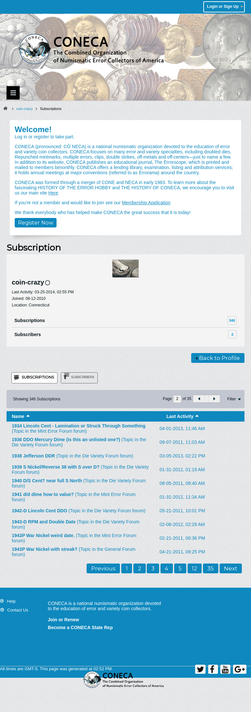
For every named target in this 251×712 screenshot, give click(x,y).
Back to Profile (217, 358)
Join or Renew (63, 619)
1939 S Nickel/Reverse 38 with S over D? (55, 467)
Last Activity (179, 416)
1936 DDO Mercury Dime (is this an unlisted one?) (66, 439)
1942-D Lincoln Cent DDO (39, 510)
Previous (103, 568)
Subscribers (27, 334)
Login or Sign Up (225, 6)
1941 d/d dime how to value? (43, 494)
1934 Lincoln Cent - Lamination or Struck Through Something (78, 425)
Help (11, 601)
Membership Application (146, 202)
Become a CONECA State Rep (80, 627)
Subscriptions (29, 320)
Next (230, 568)
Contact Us (17, 610)
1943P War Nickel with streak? (44, 549)
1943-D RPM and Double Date (43, 521)
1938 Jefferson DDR (33, 455)
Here (53, 192)
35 (210, 568)
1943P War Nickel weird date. (43, 535)
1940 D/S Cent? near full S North (47, 480)
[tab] (34, 377)
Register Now (35, 223)
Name (18, 416)
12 (194, 568)
